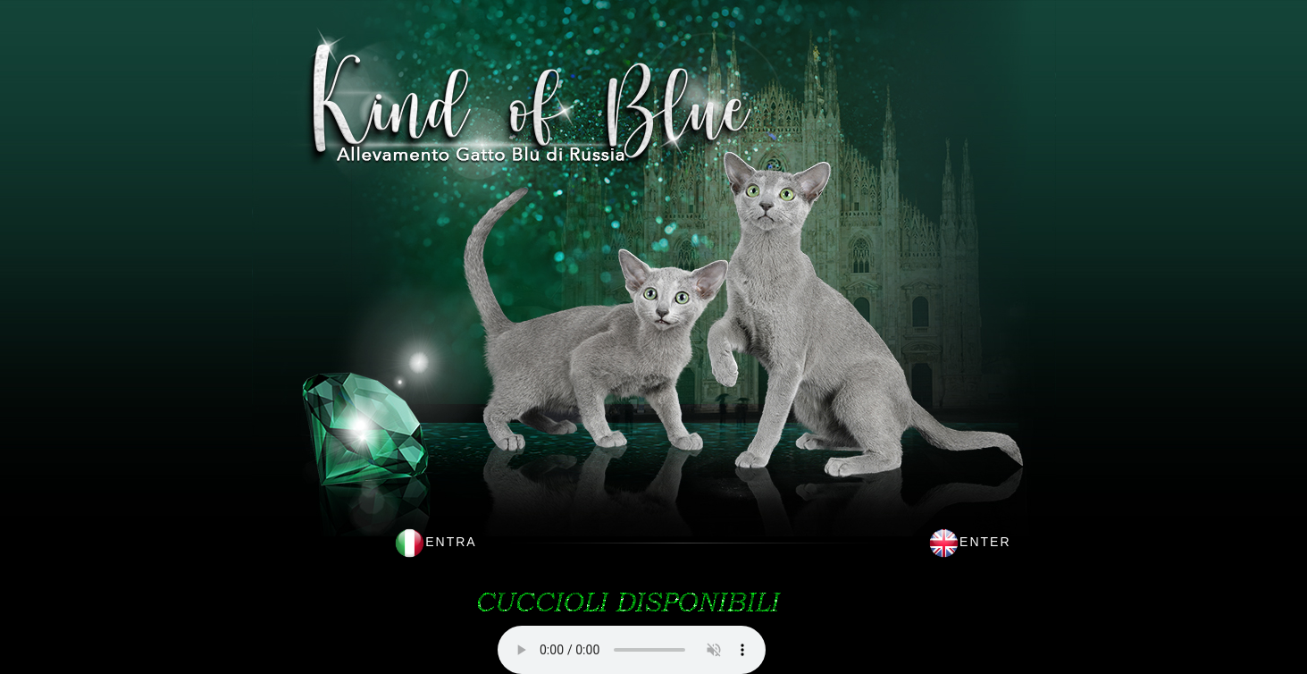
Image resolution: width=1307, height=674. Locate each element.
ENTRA (450, 542)
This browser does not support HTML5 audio (632, 650)
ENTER (984, 542)
